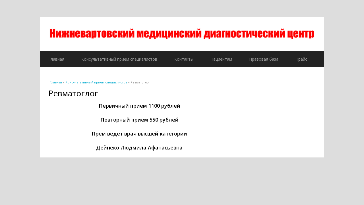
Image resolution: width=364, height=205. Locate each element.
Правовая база (263, 59)
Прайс (301, 59)
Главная (56, 59)
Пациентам (221, 59)
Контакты (183, 59)
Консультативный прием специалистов (119, 59)
